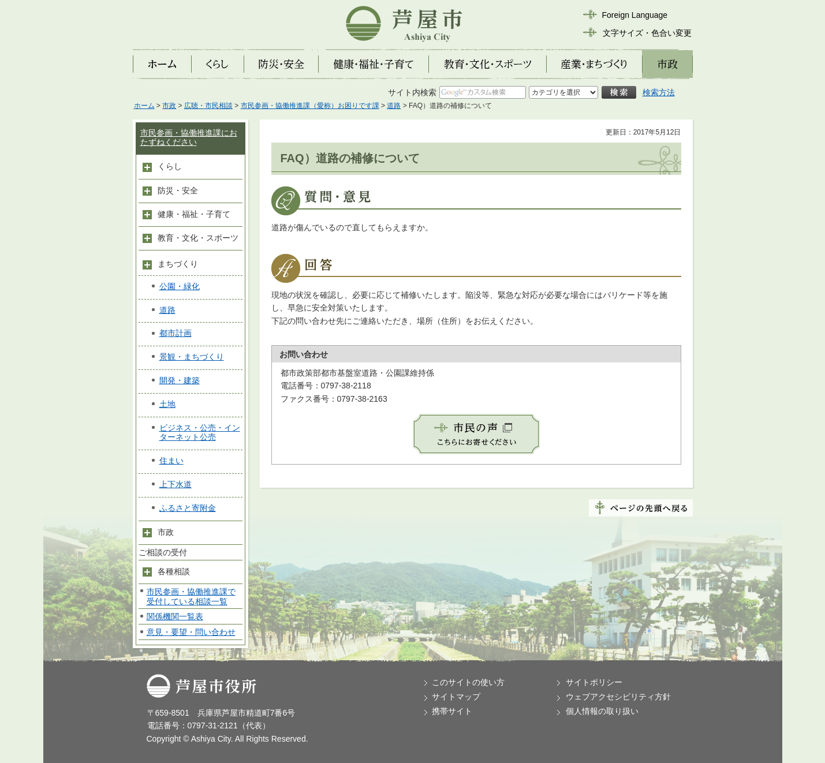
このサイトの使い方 (468, 682)
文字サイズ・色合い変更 (647, 33)
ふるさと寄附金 (187, 508)
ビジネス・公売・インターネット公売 (199, 432)
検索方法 (659, 92)
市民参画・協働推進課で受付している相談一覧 (191, 596)
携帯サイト (452, 711)
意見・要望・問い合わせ (191, 632)
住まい (171, 460)
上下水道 (175, 484)
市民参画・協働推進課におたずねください (188, 137)
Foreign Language (635, 15)
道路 (394, 106)
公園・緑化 (179, 286)
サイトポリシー (594, 682)
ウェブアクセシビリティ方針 (618, 696)
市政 (169, 106)
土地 (167, 404)
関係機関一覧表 (175, 616)
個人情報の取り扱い (602, 711)
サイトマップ (456, 696)
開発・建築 (179, 380)
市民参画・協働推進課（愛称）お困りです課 (310, 106)
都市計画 (175, 333)
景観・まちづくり (191, 356)
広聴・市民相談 (208, 106)
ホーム (144, 106)
